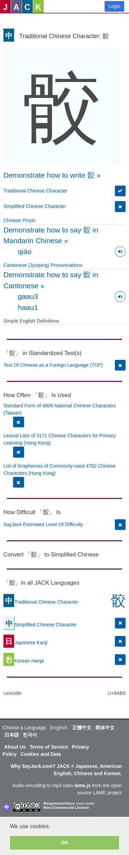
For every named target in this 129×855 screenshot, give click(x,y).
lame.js (82, 785)
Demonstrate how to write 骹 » (51, 175)
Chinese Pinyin (19, 220)
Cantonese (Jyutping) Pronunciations (43, 265)
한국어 (30, 735)
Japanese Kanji (25, 642)
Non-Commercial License (66, 807)
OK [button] (64, 842)
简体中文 (105, 727)
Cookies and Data (40, 754)
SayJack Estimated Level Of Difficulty (43, 524)
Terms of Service (49, 747)
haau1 (28, 307)
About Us (15, 747)
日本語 (11, 735)
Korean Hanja (23, 660)
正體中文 (82, 727)
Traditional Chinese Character (35, 191)
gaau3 (28, 296)
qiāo (25, 252)
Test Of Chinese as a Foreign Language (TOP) (53, 365)
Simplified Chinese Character (34, 206)
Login (114, 6)
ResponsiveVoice (59, 803)
